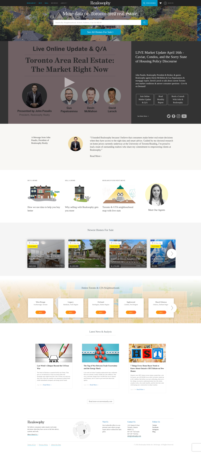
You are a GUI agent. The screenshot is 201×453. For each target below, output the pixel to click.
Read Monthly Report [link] (160, 99)
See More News (143, 116)
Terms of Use (31, 445)
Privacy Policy (43, 445)
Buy (40, 3)
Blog (153, 432)
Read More (96, 156)
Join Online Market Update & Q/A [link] (145, 99)
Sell (46, 3)
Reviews (54, 3)
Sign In (170, 3)
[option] (46, 254)
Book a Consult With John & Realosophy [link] (178, 99)
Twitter (154, 425)
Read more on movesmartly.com (100, 401)
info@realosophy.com (134, 436)
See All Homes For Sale (100, 32)
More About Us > (32, 434)
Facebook (155, 427)
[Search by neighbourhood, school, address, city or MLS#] (100, 22)
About (63, 3)
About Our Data (56, 445)
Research (31, 3)
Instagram (155, 429)
